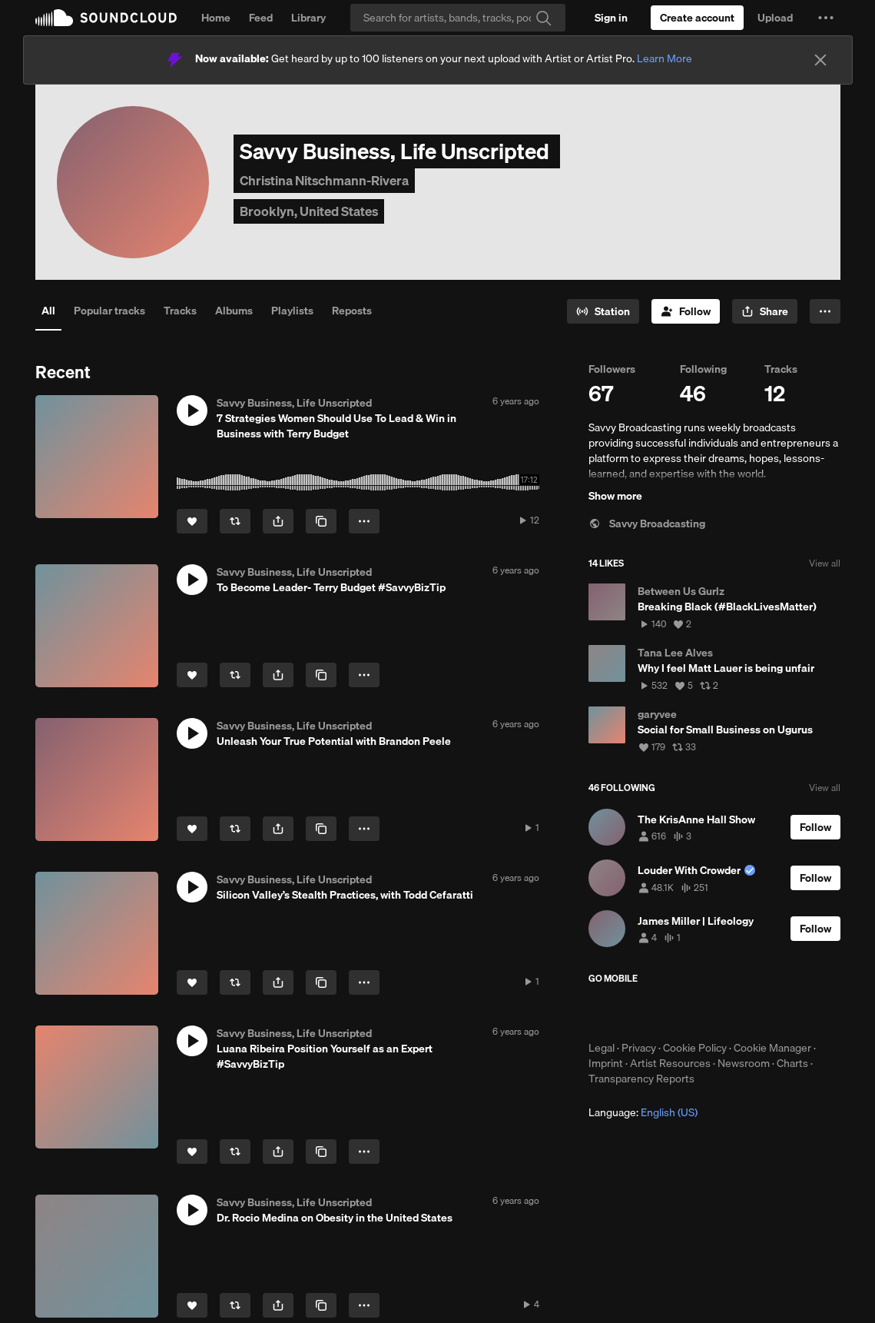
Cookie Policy (695, 1047)
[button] (825, 17)
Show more (615, 496)
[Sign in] (611, 17)
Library (308, 17)
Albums (234, 310)
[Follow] (685, 311)
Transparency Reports (641, 1078)
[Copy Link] (321, 521)
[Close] (820, 60)
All (48, 310)
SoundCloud (106, 17)
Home (215, 17)
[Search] (457, 18)
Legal (601, 1047)
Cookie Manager (772, 1047)
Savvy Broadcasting (646, 523)
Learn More (664, 58)
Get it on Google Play (738, 1012)
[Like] (192, 521)
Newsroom (744, 1063)
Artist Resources (670, 1063)
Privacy (638, 1047)
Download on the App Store (634, 1012)
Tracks (180, 310)
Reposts (352, 310)
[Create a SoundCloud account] (697, 17)
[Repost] (235, 521)
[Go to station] (603, 311)
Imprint (605, 1063)
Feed (261, 17)
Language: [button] (643, 1112)
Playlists (292, 310)
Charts (792, 1063)
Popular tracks (109, 310)
